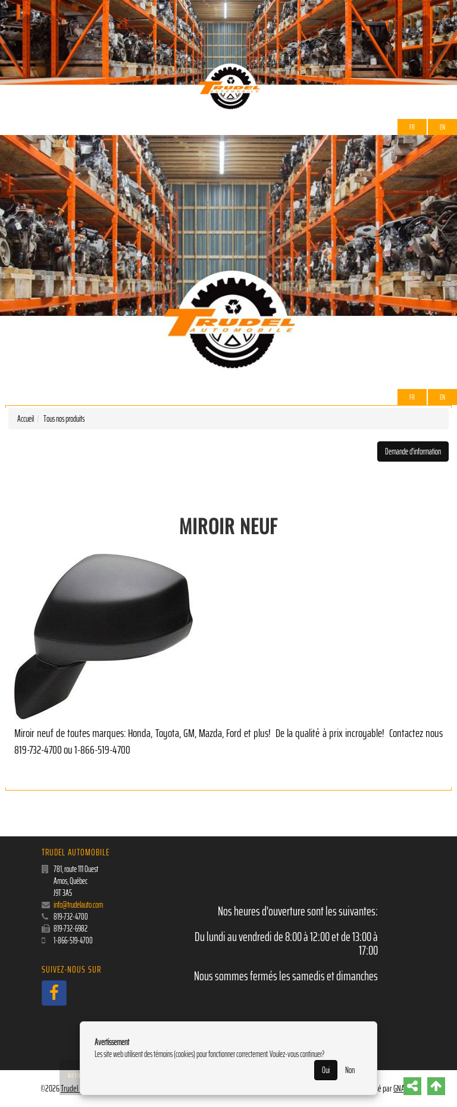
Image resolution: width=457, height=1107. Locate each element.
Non (350, 1070)
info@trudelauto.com (78, 904)
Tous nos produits (63, 418)
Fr (412, 127)
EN (442, 127)
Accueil (25, 418)
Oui (326, 1070)
